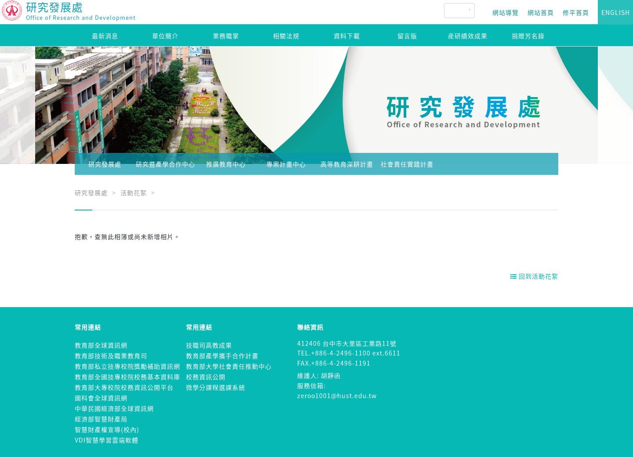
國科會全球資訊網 (101, 397)
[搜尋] (469, 10)
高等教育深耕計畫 (346, 164)
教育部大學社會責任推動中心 (229, 366)
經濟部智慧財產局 (101, 418)
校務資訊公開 (206, 376)
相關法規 (286, 35)
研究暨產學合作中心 (165, 164)
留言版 (407, 35)
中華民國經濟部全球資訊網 (114, 408)
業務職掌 (226, 35)
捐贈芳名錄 (528, 35)
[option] (316, 105)
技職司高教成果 (209, 345)
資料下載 (347, 35)
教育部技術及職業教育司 (111, 355)
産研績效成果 (467, 35)
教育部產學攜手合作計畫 (222, 355)
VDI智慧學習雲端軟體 (106, 439)
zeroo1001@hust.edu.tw (337, 395)
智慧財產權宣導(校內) (107, 429)
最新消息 (105, 35)
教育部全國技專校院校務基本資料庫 (127, 376)
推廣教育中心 (226, 164)
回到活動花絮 (534, 276)
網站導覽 (505, 12)
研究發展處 (104, 164)
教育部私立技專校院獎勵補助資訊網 (127, 366)
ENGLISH (615, 12)
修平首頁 (576, 12)
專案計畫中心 (286, 164)
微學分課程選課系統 (215, 387)
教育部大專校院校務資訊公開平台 (124, 387)
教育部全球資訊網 (101, 345)
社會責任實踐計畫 (407, 164)
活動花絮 (133, 192)
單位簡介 (165, 35)
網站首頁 (541, 12)
